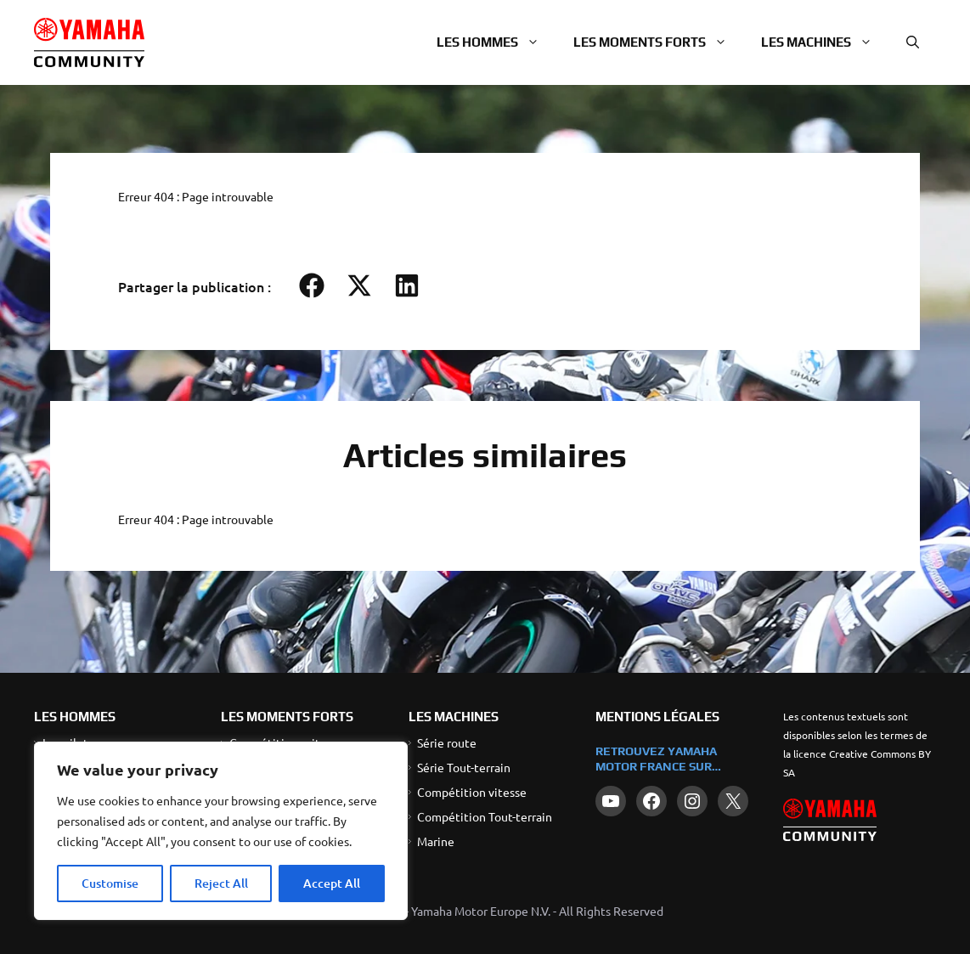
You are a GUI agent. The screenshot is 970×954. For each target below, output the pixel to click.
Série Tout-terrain (463, 767)
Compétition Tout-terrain (484, 816)
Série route (447, 742)
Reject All (221, 883)
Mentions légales (657, 716)
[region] (221, 831)
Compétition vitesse (472, 791)
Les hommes (496, 42)
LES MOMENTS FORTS (287, 716)
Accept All (331, 883)
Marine (435, 841)
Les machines (825, 42)
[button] (912, 42)
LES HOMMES (75, 716)
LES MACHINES (454, 716)
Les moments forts (658, 42)
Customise (110, 883)
